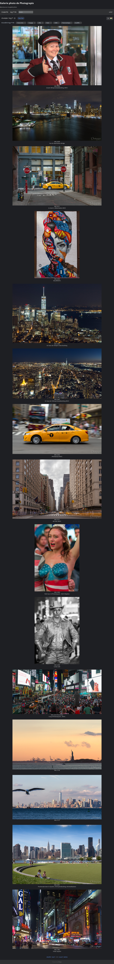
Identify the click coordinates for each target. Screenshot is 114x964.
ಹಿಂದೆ (53, 957)
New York (20, 18)
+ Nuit (48, 23)
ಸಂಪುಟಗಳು (4, 12)
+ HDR (56, 23)
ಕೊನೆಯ (66, 957)
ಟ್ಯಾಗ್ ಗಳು (13, 12)
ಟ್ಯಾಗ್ (11, 18)
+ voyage (31, 23)
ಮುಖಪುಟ (4, 18)
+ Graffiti (77, 23)
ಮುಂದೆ (61, 957)
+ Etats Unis (21, 23)
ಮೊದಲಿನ (49, 957)
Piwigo (60, 962)
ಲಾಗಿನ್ (110, 12)
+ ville (40, 23)
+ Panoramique (67, 23)
